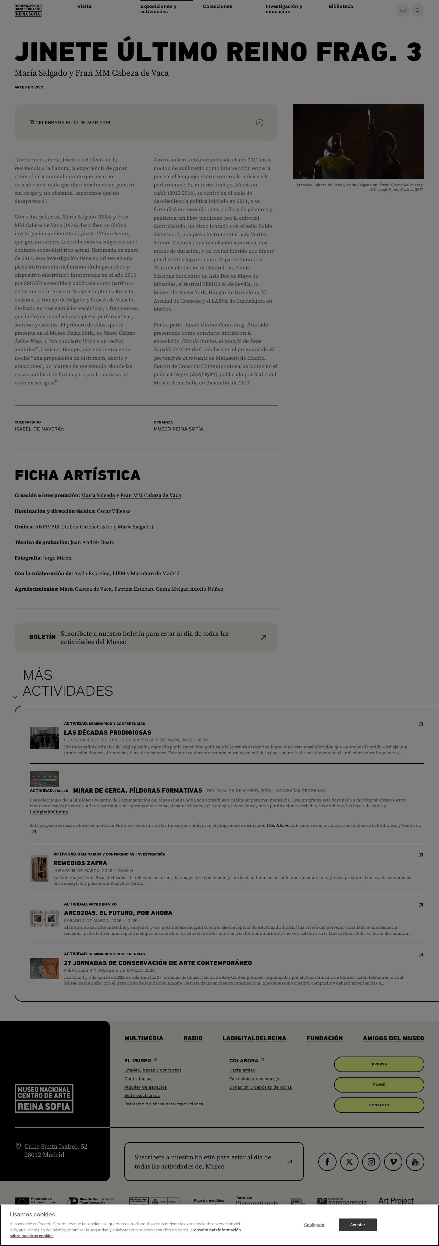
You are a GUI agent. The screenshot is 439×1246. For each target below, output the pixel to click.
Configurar (314, 1232)
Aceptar (357, 1232)
